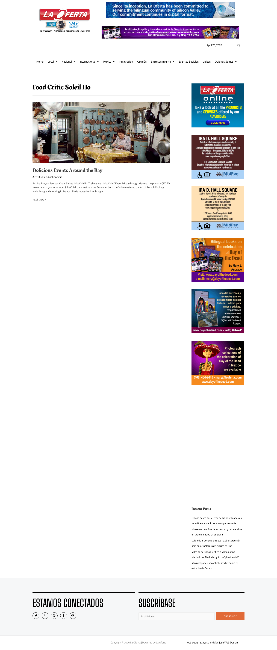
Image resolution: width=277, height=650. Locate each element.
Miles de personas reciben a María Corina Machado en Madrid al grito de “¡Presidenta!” (216, 554)
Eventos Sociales (188, 61)
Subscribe (230, 616)
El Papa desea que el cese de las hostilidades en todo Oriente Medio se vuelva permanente (216, 520)
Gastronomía (56, 176)
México (109, 61)
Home (39, 61)
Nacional (68, 61)
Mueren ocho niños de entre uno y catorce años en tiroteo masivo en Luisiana (217, 532)
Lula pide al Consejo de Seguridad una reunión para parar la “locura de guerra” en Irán (217, 543)
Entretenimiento (162, 61)
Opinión (142, 61)
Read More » (40, 199)
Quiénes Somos (226, 61)
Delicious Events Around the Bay (67, 170)
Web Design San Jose (198, 642)
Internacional (89, 61)
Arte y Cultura (40, 176)
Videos (207, 61)
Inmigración (126, 61)
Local (52, 61)
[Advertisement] (218, 417)
